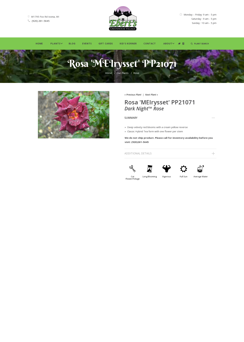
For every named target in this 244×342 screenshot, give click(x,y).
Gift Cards (106, 43)
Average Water (201, 176)
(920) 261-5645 (41, 20)
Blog (72, 43)
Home (39, 43)
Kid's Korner (128, 43)
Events (87, 43)
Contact (150, 43)
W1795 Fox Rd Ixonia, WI (45, 16)
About (167, 43)
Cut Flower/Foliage (133, 177)
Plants (55, 43)
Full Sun (183, 176)
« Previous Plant (132, 94)
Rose (136, 73)
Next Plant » (151, 94)
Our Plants (123, 73)
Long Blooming (150, 176)
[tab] (170, 118)
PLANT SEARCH (200, 43)
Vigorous (166, 176)
